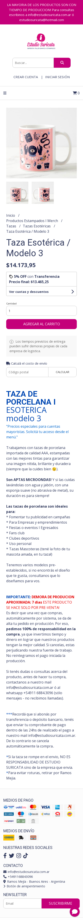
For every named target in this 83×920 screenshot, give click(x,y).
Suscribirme (60, 903)
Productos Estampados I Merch (32, 220)
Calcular (62, 372)
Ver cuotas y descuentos (29, 292)
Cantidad (11, 303)
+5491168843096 (18, 876)
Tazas (11, 226)
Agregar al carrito (41, 324)
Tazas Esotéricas (37, 226)
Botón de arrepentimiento (24, 886)
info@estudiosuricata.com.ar (26, 872)
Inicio (11, 215)
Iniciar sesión (57, 77)
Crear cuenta (26, 77)
